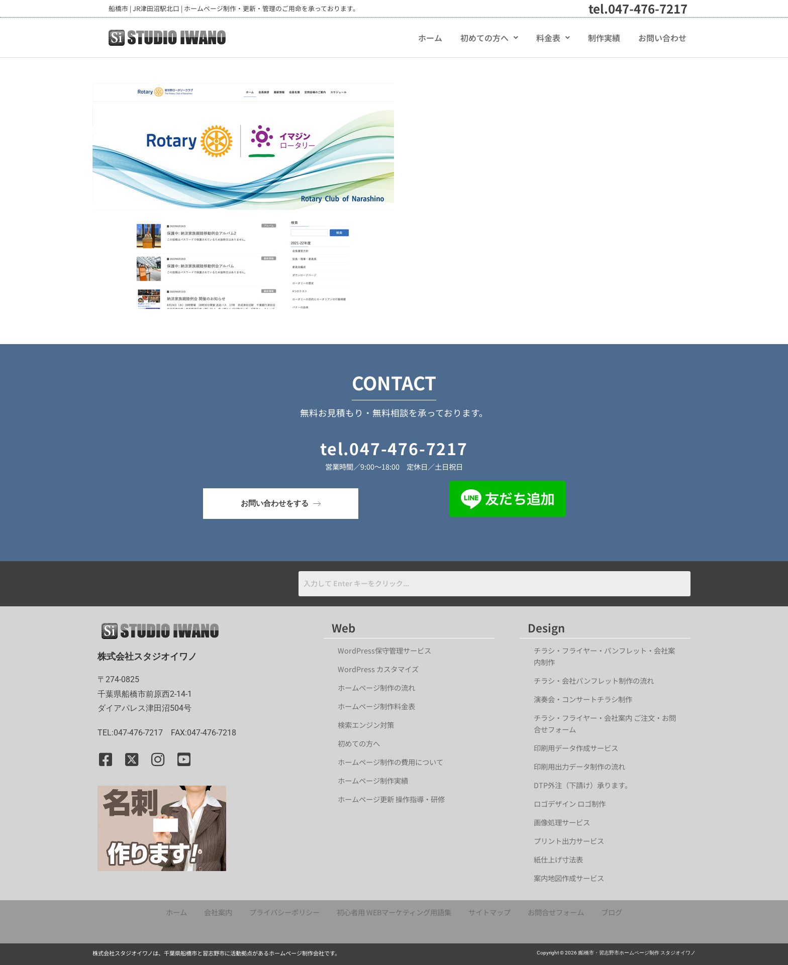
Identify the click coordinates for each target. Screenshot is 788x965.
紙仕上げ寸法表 (558, 859)
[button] (489, 37)
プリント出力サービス (569, 840)
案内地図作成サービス (569, 878)
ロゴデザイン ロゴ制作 (570, 803)
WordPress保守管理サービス (384, 650)
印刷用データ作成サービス (576, 747)
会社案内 (218, 912)
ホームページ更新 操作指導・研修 (391, 799)
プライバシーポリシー (284, 912)
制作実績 (604, 38)
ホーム (430, 38)
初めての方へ (489, 38)
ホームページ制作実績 (373, 780)
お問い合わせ (662, 38)
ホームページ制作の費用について (390, 762)
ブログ (611, 912)
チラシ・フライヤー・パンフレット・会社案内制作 (604, 656)
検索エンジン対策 (369, 724)
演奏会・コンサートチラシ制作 (583, 699)
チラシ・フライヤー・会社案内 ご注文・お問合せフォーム (605, 723)
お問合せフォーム (556, 912)
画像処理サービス (562, 822)
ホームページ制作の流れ (376, 687)
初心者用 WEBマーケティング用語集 (394, 912)
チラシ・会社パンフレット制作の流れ (594, 680)
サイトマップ (489, 912)
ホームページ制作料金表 (376, 706)
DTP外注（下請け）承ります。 (583, 785)
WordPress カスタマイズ (378, 669)
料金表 (553, 38)
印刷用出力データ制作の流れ (579, 766)
